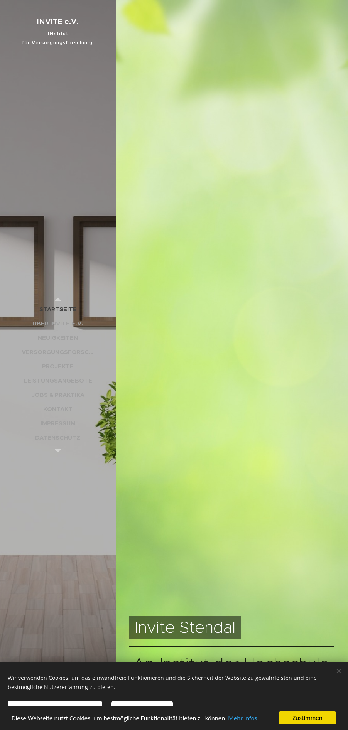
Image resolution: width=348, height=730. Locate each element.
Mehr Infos (242, 718)
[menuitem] (57, 309)
